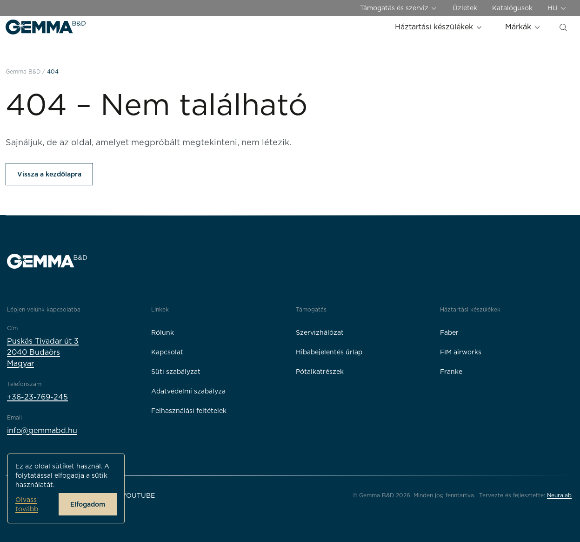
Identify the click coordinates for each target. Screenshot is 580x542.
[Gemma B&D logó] (46, 27)
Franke (451, 371)
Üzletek (465, 8)
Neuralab (559, 495)
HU (557, 8)
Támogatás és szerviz (399, 8)
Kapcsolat (167, 352)
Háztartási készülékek (439, 26)
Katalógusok (512, 8)
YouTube (138, 495)
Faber (449, 332)
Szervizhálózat (320, 332)
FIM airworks (460, 352)
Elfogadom (87, 504)
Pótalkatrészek (320, 371)
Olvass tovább (26, 504)
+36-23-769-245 (37, 397)
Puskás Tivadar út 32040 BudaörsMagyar (43, 352)
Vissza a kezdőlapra (49, 174)
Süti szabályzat (175, 371)
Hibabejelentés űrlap (329, 352)
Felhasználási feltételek (189, 410)
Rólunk (162, 332)
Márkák (523, 26)
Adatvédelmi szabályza (188, 391)
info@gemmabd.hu (42, 430)
